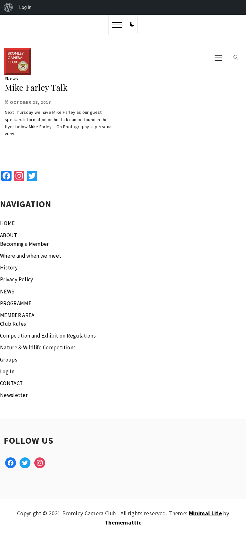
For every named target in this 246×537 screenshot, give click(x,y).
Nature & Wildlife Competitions (38, 347)
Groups (8, 359)
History (9, 267)
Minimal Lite (205, 513)
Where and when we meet (30, 255)
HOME (7, 223)
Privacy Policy (16, 279)
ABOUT (8, 235)
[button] (132, 24)
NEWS (7, 291)
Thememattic (123, 522)
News (12, 79)
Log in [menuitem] (25, 7)
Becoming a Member (24, 243)
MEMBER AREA (17, 315)
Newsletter (14, 395)
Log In (7, 371)
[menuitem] (8, 7)
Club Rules (13, 323)
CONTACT (11, 383)
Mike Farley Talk (36, 87)
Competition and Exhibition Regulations (48, 335)
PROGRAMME (15, 303)
